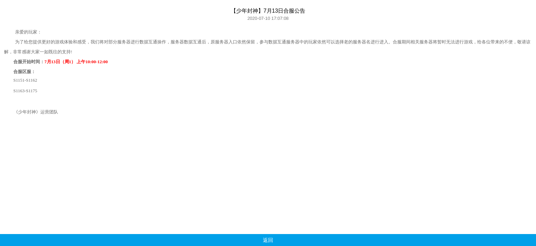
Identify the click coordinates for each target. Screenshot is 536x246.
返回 (268, 240)
